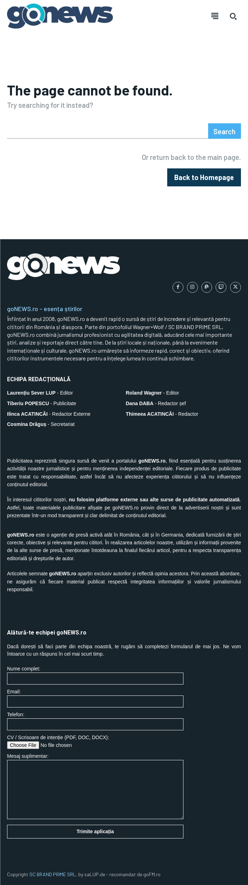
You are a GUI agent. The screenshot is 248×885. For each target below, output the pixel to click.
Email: (95, 698)
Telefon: (95, 721)
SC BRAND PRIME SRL (52, 874)
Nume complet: (95, 675)
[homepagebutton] (204, 177)
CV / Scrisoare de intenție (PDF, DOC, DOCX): (95, 742)
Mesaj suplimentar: (95, 786)
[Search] (224, 131)
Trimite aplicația (95, 831)
